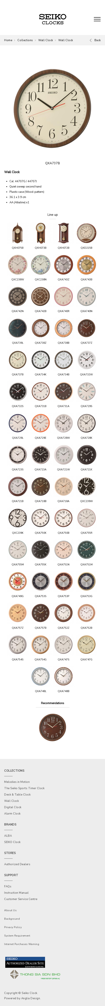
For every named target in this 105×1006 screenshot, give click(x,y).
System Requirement (17, 935)
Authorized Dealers (17, 864)
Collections (25, 40)
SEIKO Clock (12, 842)
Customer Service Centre (20, 899)
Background (12, 918)
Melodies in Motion (17, 782)
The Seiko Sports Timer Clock (24, 788)
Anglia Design (30, 998)
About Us (10, 910)
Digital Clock (12, 807)
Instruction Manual (16, 893)
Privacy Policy (13, 927)
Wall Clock (45, 40)
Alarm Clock (12, 814)
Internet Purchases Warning (21, 944)
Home (8, 40)
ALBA (8, 836)
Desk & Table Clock (17, 795)
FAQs (7, 886)
